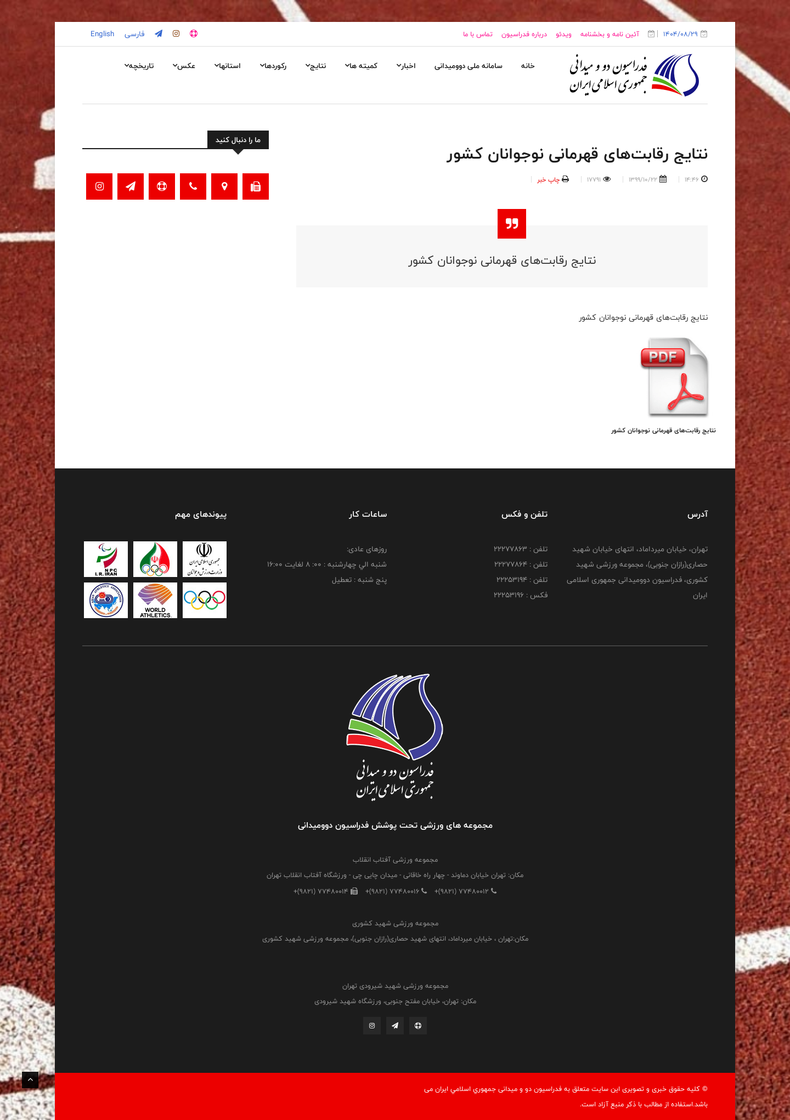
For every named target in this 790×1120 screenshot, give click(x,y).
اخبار (406, 65)
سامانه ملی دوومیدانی (469, 65)
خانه (528, 65)
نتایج (315, 65)
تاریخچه (139, 65)
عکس (183, 65)
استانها (227, 65)
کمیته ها (361, 65)
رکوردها (272, 65)
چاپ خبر (548, 179)
